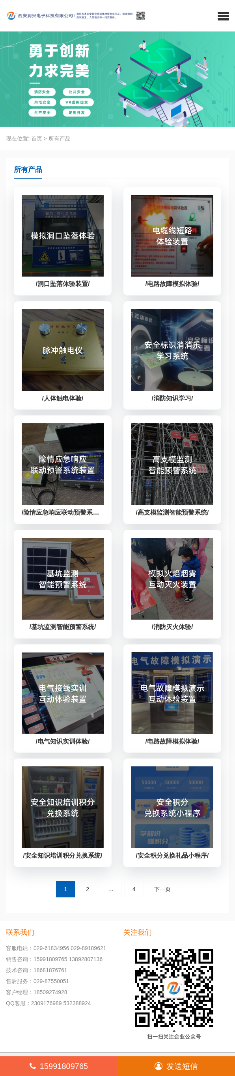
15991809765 (59, 1066)
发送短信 (176, 1066)
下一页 (162, 889)
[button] (223, 16)
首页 (36, 138)
